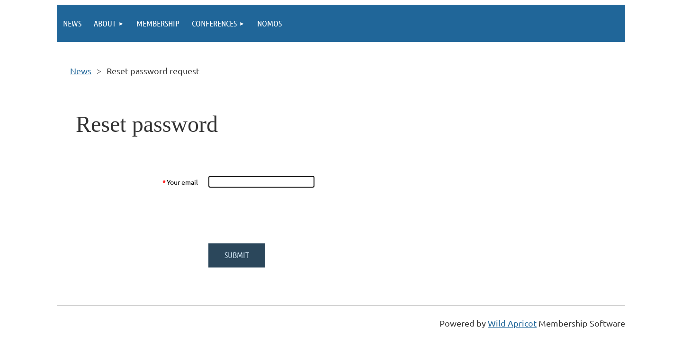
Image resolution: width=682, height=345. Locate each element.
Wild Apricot (512, 323)
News (80, 71)
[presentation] (280, 215)
